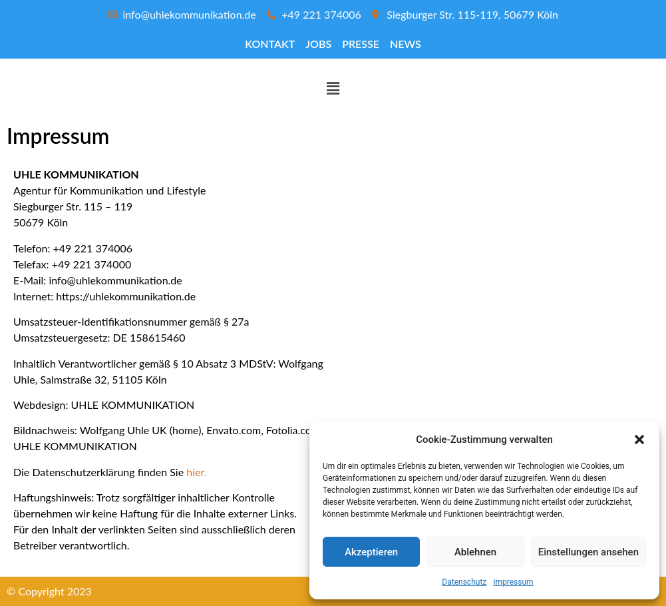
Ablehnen (475, 552)
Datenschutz (464, 582)
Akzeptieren (371, 552)
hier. (196, 471)
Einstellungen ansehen (588, 552)
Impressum (513, 582)
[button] (639, 439)
